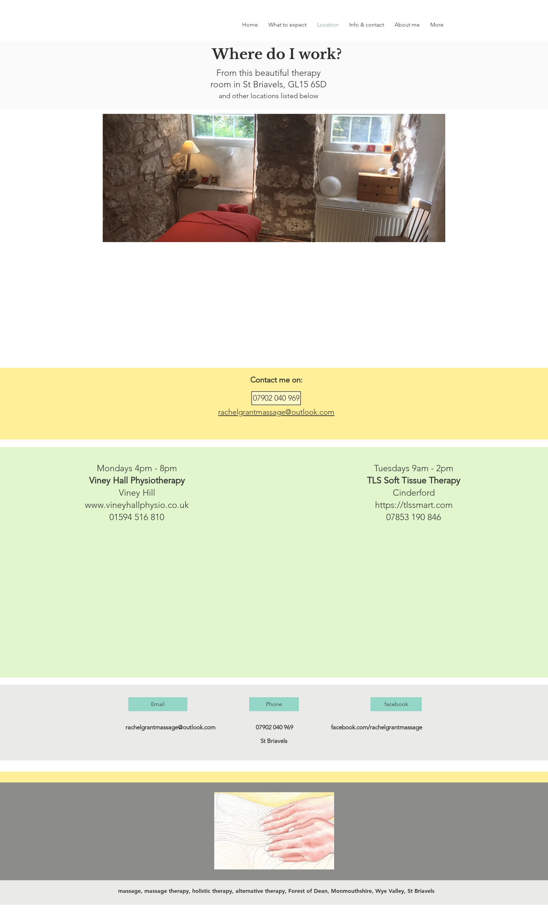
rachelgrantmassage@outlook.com (276, 412)
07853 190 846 (413, 517)
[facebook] (396, 704)
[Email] (157, 704)
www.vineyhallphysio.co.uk (137, 505)
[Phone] (274, 704)
